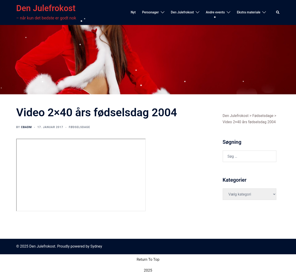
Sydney (96, 246)
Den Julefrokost (45, 8)
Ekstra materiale (248, 12)
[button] (278, 12)
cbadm (26, 127)
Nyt (133, 12)
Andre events (215, 12)
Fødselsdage (79, 127)
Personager (150, 12)
